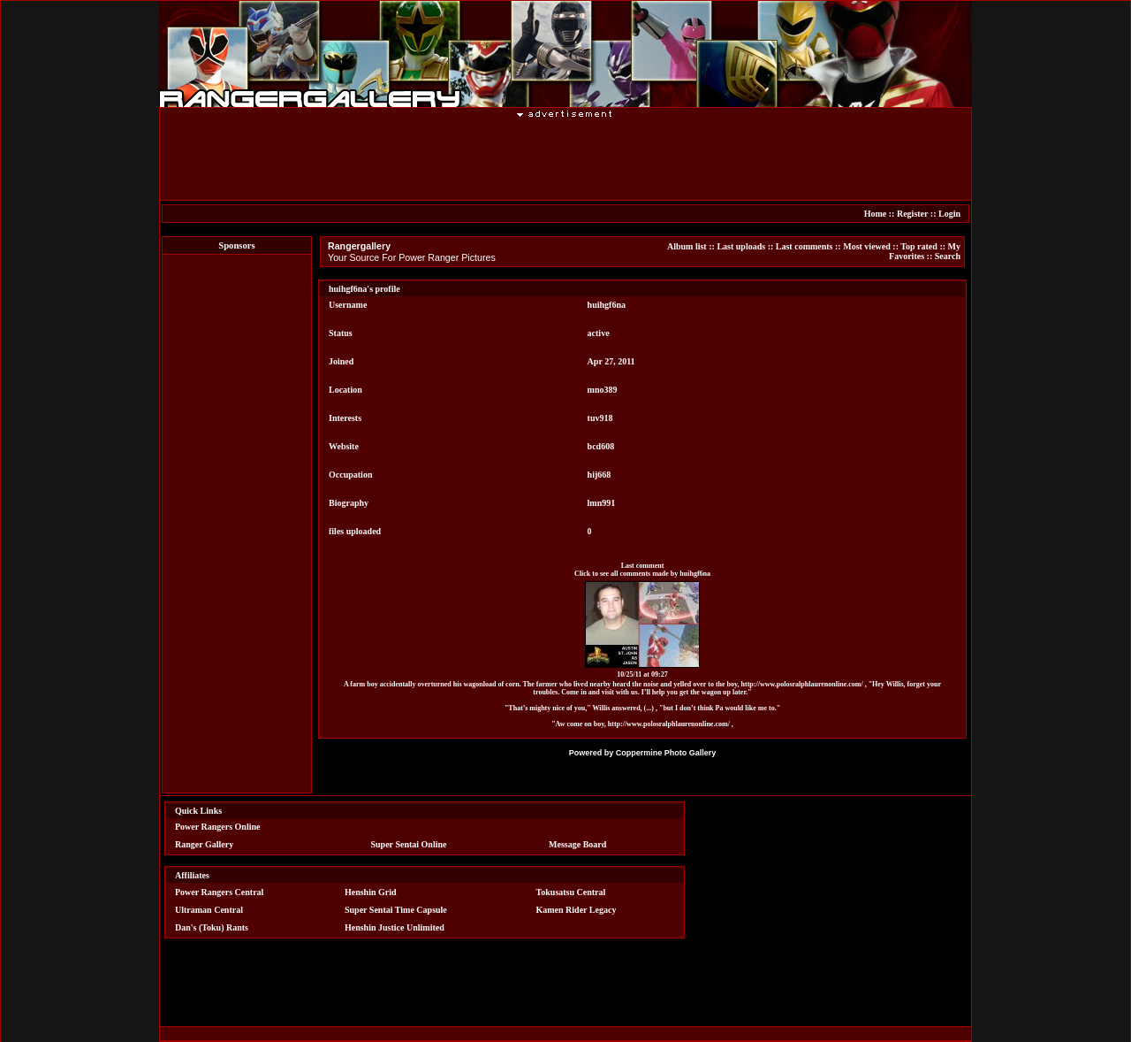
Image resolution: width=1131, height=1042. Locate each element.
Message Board (577, 844)
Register (912, 213)
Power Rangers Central (219, 892)
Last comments (804, 246)
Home (875, 213)
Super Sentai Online (409, 844)
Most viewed (867, 246)
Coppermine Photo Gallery (666, 752)
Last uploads (741, 246)
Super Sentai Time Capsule (396, 910)
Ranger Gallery (204, 844)
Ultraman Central (209, 910)
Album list (687, 246)
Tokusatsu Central (571, 892)
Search (947, 256)
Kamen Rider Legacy (576, 910)
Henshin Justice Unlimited (394, 927)
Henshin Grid (371, 892)
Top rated (918, 246)
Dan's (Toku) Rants (211, 927)
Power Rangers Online (217, 826)
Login (949, 213)
